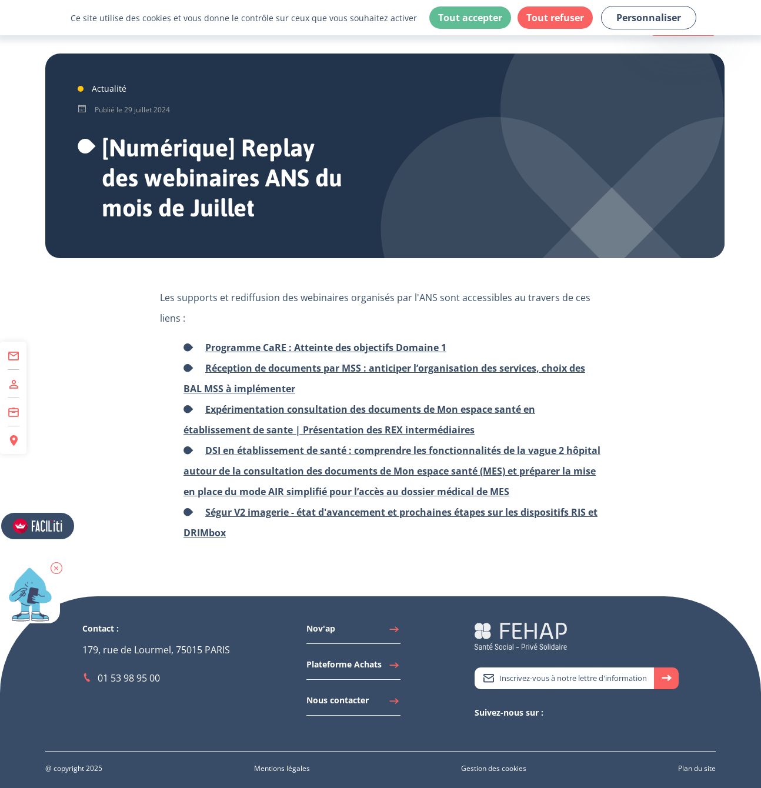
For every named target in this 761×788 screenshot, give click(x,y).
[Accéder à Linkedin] (492, 733)
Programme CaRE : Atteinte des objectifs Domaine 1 (325, 347)
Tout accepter (470, 17)
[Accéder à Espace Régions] (13, 440)
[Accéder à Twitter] (480, 733)
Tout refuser (555, 17)
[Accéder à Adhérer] (13, 384)
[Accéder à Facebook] (516, 733)
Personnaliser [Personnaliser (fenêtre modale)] (648, 17)
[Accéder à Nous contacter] (353, 703)
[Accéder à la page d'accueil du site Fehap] (521, 635)
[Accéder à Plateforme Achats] (353, 667)
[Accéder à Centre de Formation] (13, 412)
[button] (56, 568)
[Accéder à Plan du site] (697, 768)
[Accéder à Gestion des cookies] (493, 768)
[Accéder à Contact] (13, 356)
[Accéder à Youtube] (504, 733)
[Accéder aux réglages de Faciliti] (37, 526)
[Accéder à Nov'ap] (353, 631)
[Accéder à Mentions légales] (282, 768)
